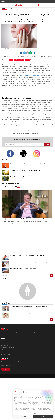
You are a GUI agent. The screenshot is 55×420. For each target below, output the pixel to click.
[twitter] (25, 153)
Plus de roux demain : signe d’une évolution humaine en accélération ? (27, 163)
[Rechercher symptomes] (51, 319)
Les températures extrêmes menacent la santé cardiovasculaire (25, 170)
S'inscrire (47, 144)
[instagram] (38, 153)
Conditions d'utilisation (8, 347)
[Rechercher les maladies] (51, 275)
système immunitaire (19, 59)
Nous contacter (6, 354)
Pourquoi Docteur (5, 376)
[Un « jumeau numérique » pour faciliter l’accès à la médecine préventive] (27, 204)
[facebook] (12, 153)
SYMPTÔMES (6, 303)
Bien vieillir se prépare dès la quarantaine (20, 176)
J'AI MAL (4, 279)
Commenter (48, 56)
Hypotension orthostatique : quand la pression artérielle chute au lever (27, 255)
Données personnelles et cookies (10, 343)
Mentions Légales (6, 352)
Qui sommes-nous (6, 345)
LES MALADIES (6, 252)
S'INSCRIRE (5, 369)
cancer (11, 59)
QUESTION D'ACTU (7, 8)
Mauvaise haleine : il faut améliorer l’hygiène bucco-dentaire (25, 313)
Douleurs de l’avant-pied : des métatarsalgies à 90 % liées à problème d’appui (29, 306)
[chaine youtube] (17, 187)
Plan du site (5, 349)
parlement (27, 59)
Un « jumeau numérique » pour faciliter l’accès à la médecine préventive (23, 219)
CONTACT (3, 1)
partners (23, 396)
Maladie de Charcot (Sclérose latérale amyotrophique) (23, 268)
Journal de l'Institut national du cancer (29, 75)
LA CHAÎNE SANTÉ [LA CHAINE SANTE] (7, 186)
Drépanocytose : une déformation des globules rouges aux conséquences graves (29, 262)
